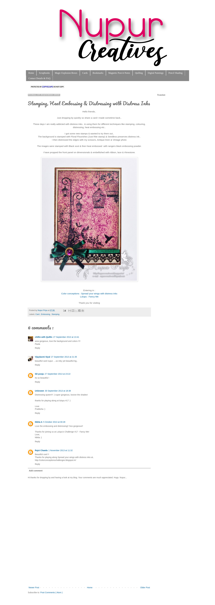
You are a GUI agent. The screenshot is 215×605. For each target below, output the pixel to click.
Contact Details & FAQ (39, 78)
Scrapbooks (44, 73)
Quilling (139, 73)
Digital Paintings (156, 73)
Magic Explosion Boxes (66, 73)
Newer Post (34, 587)
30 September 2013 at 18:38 (58, 391)
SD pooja (39, 374)
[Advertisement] (89, 564)
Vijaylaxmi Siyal (42, 357)
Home (31, 73)
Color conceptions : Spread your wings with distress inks (89, 293)
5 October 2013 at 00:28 (54, 422)
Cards (85, 73)
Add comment (35, 470)
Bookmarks (98, 73)
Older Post (145, 587)
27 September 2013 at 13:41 (66, 337)
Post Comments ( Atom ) (51, 592)
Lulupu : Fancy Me (89, 296)
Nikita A (38, 422)
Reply (37, 348)
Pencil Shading (175, 73)
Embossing (46, 314)
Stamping (55, 314)
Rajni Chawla (41, 450)
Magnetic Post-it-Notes (119, 73)
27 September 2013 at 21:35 (64, 357)
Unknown (39, 391)
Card (37, 314)
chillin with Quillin (43, 337)
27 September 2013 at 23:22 (57, 374)
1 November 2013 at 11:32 (60, 450)
